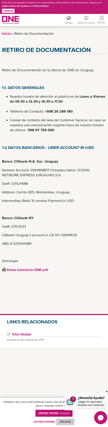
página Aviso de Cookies (15, 6)
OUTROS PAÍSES (44, 421)
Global (69, 22)
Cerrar (8, 10)
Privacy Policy (41, 6)
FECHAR (65, 421)
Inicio (6, 33)
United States (54, 413)
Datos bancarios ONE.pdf (27, 270)
